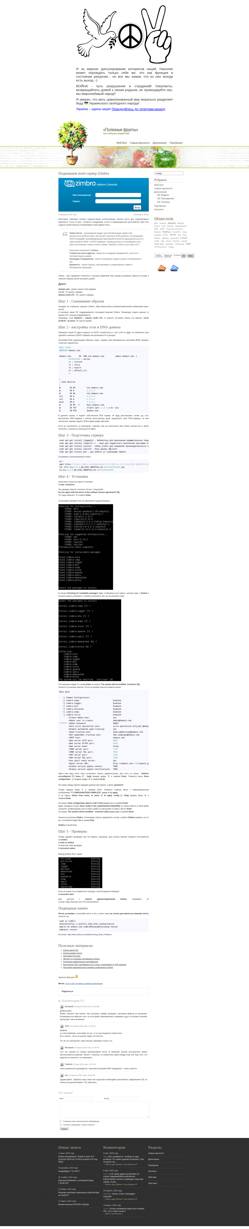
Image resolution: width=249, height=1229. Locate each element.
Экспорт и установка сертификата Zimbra (81, 959)
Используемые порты (72, 953)
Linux (67, 983)
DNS (156, 229)
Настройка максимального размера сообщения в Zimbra (88, 967)
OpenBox (169, 244)
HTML (165, 235)
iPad (184, 235)
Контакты (159, 209)
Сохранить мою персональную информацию (79, 1124)
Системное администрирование (88, 983)
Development (180, 226)
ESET (162, 229)
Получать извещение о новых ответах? (77, 1128)
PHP (188, 244)
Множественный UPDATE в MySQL (73, 1207)
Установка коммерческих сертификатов (80, 962)
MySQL (176, 241)
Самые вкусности (139, 142)
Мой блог (121, 142)
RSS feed (152, 1180)
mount (168, 241)
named (184, 241)
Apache (172, 223)
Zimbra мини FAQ (70, 950)
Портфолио (176, 142)
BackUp (180, 223)
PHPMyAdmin (160, 247)
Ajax (156, 223)
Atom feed (152, 1186)
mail (72, 983)
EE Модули (163, 195)
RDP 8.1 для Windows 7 (114, 1217)
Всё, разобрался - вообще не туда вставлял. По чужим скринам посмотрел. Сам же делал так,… (123, 1162)
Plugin (171, 247)
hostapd (157, 235)
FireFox (166, 231)
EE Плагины (163, 202)
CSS (163, 226)
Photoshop (179, 244)
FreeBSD (176, 232)
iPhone (157, 238)
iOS (179, 235)
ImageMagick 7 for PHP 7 (69, 1174)
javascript (175, 238)
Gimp (184, 232)
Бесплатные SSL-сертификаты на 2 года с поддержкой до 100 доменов (94, 965)
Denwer (170, 226)
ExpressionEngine (174, 229)
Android (162, 223)
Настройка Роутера (71, 956)
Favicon (157, 232)
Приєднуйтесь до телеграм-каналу (138, 109)
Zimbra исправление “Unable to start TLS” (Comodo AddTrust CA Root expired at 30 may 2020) (78, 1162)
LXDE (156, 241)
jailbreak (165, 238)
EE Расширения (165, 198)
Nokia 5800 (159, 244)
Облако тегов (163, 218)
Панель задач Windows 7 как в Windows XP (121, 1167)
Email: (121, 1098)
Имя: (76, 1098)
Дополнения (159, 142)
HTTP (173, 234)
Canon (157, 226)
